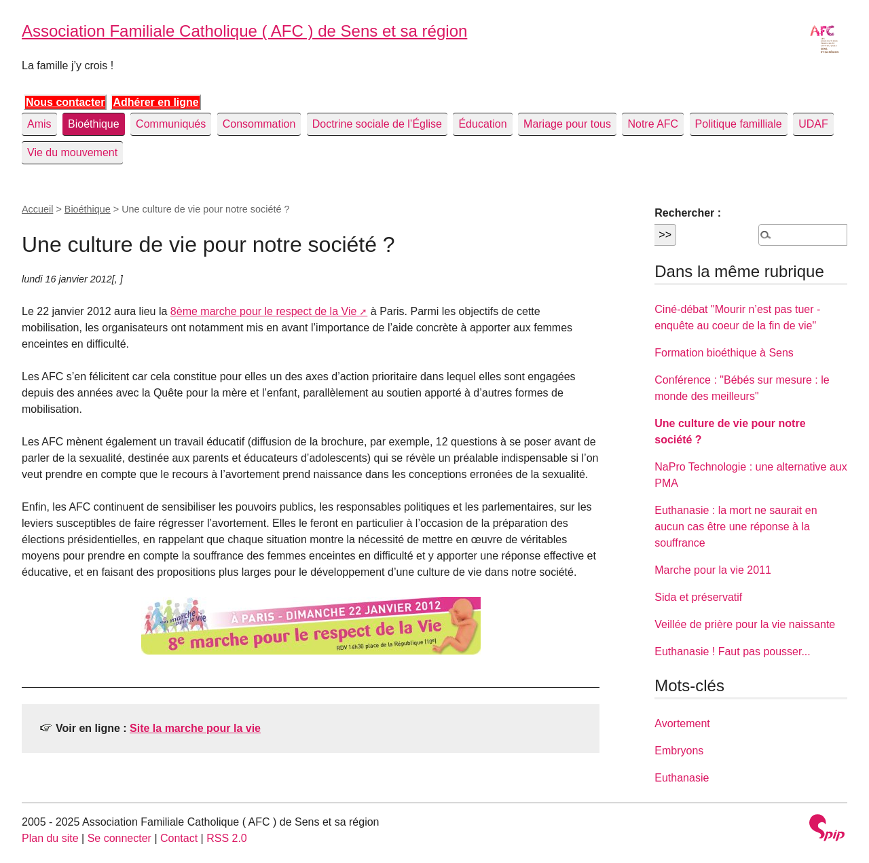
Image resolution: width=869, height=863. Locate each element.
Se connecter (119, 838)
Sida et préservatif (698, 597)
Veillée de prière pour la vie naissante (744, 624)
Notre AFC (652, 124)
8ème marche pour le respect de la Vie (263, 311)
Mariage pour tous (567, 124)
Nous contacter (65, 102)
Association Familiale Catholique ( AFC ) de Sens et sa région (244, 31)
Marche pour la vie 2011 (712, 570)
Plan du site (50, 838)
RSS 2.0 (226, 838)
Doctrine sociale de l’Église (377, 124)
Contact (179, 838)
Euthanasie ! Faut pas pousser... (732, 651)
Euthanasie (681, 778)
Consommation (259, 124)
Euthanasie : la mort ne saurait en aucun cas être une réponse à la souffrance (735, 526)
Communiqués (171, 124)
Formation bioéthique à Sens (724, 353)
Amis (39, 124)
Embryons (678, 750)
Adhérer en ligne (155, 102)
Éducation (482, 124)
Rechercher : (687, 213)
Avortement (682, 723)
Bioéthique (93, 124)
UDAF (813, 124)
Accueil (37, 209)
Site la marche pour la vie (195, 728)
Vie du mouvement (72, 152)
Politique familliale (738, 124)
